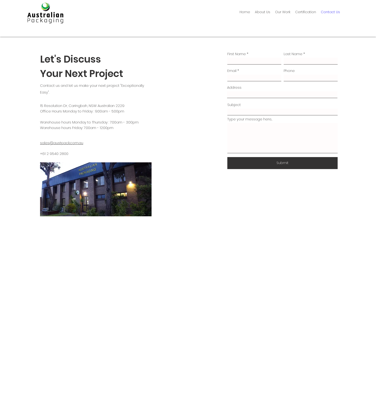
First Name (236, 54)
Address (234, 87)
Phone (289, 70)
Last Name (293, 54)
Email (231, 70)
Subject (234, 104)
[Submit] (282, 163)
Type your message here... (249, 119)
